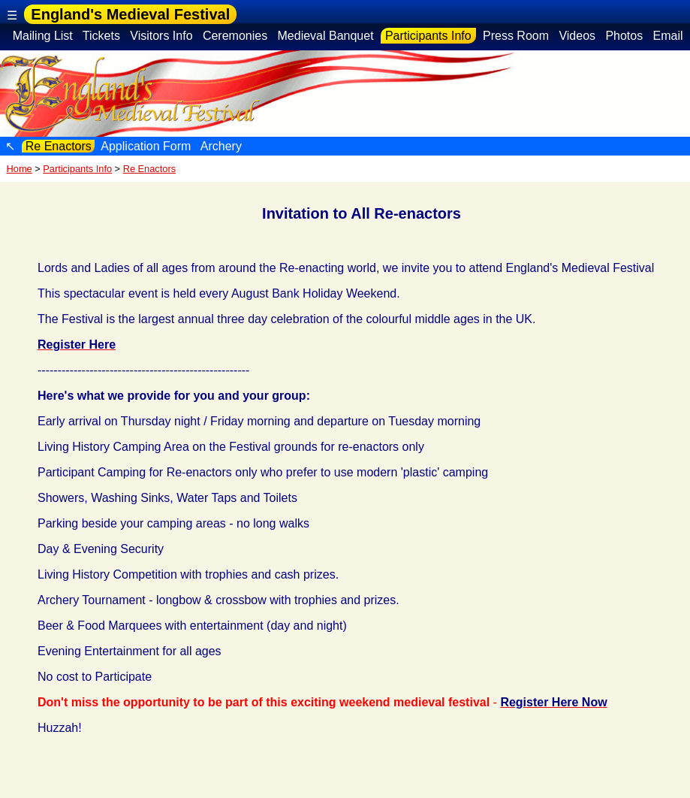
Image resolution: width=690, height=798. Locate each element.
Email (667, 35)
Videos (577, 35)
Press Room (516, 35)
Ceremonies (234, 35)
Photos (624, 35)
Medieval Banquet (325, 35)
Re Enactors (58, 146)
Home (19, 168)
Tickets (102, 35)
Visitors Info (161, 35)
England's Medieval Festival (130, 14)
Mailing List (42, 35)
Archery (221, 146)
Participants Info (428, 35)
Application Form (146, 146)
